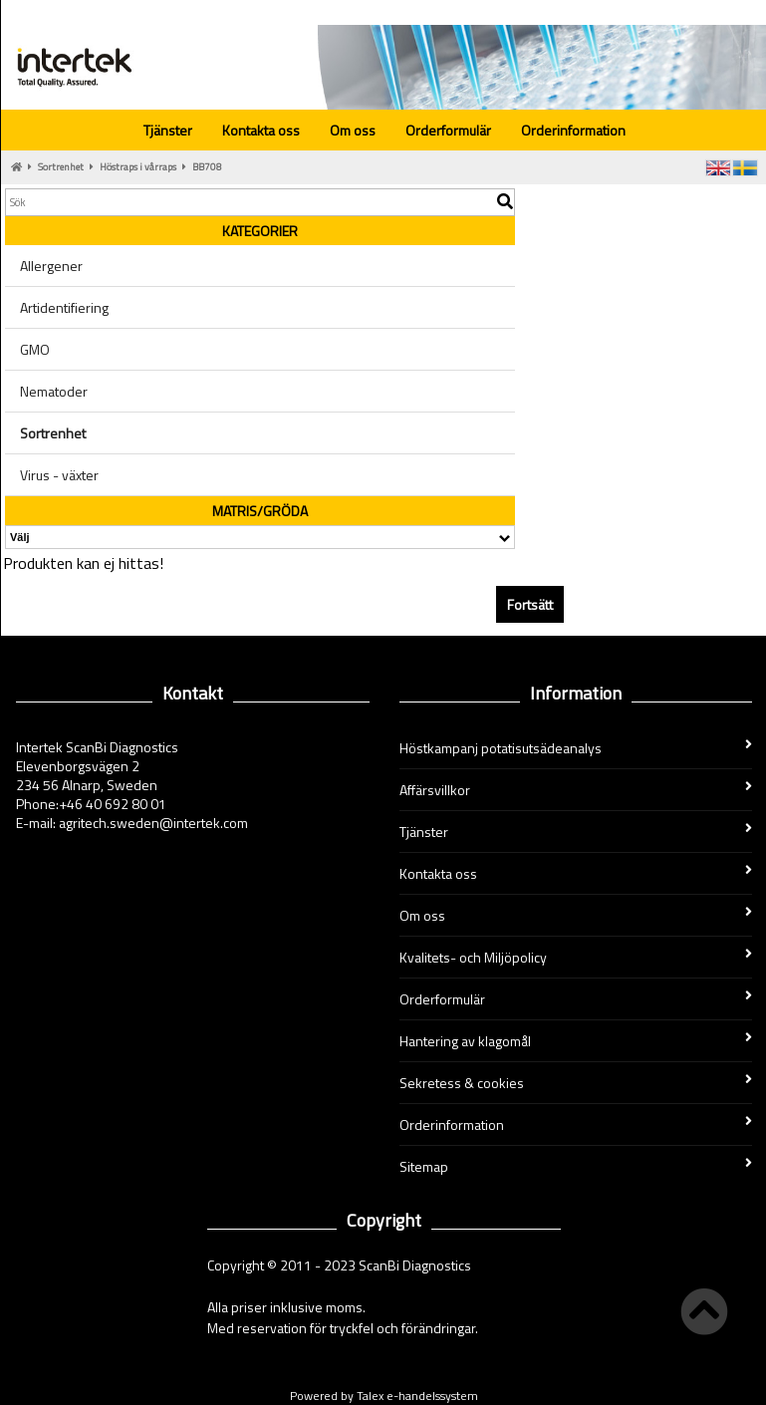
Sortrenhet (61, 166)
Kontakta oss (261, 130)
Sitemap (576, 1166)
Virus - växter (59, 474)
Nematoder (54, 391)
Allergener (51, 265)
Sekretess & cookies (576, 1082)
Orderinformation (573, 130)
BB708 (207, 166)
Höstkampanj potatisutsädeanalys (576, 747)
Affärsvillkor (576, 789)
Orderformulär (448, 130)
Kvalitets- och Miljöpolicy (576, 957)
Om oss (353, 130)
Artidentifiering (64, 307)
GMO (35, 349)
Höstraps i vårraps (138, 166)
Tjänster (167, 130)
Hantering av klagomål (576, 1040)
